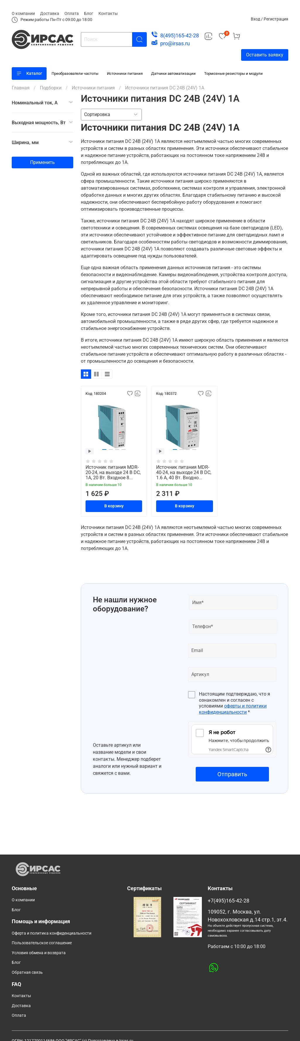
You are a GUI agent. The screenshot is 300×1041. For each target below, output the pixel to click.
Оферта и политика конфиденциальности (51, 933)
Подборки (51, 88)
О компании (23, 13)
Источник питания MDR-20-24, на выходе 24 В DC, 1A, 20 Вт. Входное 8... (113, 472)
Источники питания (125, 73)
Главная (21, 88)
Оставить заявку (264, 55)
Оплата (71, 13)
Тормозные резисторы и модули (233, 73)
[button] (104, 449)
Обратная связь (27, 972)
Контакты (108, 13)
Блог (88, 13)
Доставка (49, 13)
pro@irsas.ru (175, 43)
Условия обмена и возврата (39, 952)
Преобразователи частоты (75, 73)
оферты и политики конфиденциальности (233, 709)
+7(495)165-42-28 (228, 901)
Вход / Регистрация (269, 19)
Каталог (29, 73)
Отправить (232, 774)
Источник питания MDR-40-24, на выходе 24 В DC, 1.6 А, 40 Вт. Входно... (183, 472)
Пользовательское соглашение (42, 942)
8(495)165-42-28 (179, 35)
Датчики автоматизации (173, 73)
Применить (42, 162)
